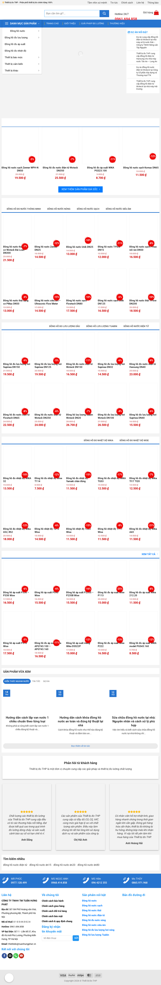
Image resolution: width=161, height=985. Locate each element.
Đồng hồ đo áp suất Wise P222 (111, 645)
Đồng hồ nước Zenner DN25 (46, 248)
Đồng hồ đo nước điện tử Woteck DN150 (79, 366)
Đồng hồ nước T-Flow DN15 (109, 248)
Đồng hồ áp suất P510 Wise (15, 645)
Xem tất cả (150, 554)
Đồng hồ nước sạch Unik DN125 (111, 302)
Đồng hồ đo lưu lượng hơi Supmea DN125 (48, 366)
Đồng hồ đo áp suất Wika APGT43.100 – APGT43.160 (48, 646)
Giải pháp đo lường (91, 23)
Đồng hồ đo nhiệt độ (15, 50)
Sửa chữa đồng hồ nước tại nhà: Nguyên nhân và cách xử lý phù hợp (133, 721)
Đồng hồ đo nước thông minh (24, 209)
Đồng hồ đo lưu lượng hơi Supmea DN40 (142, 416)
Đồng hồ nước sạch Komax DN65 (141, 167)
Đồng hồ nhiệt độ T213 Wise (47, 530)
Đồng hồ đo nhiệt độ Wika (98, 440)
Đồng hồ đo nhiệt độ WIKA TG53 (112, 480)
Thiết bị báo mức (22, 57)
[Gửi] (104, 13)
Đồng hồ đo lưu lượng (22, 37)
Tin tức (114, 2)
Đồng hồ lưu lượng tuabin (101, 326)
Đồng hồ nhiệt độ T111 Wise (110, 530)
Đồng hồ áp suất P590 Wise (46, 594)
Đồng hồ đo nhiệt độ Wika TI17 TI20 (143, 480)
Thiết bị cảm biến (22, 64)
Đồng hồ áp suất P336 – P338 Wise (16, 594)
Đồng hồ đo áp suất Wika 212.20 (142, 594)
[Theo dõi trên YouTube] (21, 955)
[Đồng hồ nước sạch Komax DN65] (140, 145)
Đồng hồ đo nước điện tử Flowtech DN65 (16, 416)
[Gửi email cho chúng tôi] (10, 955)
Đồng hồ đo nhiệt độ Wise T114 (48, 480)
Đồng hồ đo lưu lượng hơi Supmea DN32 (111, 366)
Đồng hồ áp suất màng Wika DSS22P (78, 645)
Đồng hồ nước (22, 31)
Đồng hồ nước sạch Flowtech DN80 (76, 302)
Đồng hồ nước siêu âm (118, 209)
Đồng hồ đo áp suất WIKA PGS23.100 (100, 169)
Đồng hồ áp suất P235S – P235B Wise (80, 594)
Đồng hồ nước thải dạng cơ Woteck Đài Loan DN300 (15, 249)
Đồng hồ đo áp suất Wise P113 (111, 594)
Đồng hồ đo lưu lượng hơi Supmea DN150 (16, 366)
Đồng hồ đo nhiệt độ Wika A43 (143, 530)
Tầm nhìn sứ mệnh (97, 2)
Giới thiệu (69, 23)
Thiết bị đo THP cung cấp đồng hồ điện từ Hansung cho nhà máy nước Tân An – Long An (146, 57)
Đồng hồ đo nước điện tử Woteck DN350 (60, 169)
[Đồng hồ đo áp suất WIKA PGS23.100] (100, 145)
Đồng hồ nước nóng (58, 209)
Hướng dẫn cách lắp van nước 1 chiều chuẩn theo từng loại (27, 719)
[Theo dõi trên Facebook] (4, 955)
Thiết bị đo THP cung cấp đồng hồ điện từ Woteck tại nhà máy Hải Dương (146, 85)
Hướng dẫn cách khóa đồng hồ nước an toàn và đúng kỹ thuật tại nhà (80, 721)
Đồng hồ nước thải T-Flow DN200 (142, 302)
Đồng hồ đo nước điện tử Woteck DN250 (48, 416)
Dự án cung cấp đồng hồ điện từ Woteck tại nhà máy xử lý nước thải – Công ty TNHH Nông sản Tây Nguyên (147, 42)
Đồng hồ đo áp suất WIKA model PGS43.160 (142, 645)
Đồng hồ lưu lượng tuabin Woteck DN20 (79, 416)
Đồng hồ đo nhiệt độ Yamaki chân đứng (77, 480)
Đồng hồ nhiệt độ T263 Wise (78, 530)
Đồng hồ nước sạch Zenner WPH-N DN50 (20, 169)
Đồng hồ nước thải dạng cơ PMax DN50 (15, 302)
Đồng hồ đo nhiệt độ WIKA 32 (17, 480)
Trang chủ (51, 23)
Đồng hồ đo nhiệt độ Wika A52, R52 (17, 530)
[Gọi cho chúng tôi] (15, 955)
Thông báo (153, 2)
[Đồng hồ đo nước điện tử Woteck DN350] (60, 145)
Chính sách (127, 2)
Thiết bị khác (22, 70)
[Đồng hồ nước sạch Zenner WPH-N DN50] (20, 145)
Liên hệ (140, 2)
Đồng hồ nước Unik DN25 (79, 247)
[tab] (17, 681)
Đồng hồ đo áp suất (15, 44)
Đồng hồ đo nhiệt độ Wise (134, 440)
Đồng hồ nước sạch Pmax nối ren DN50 (143, 248)
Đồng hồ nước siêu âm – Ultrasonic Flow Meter (48, 302)
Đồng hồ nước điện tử (136, 326)
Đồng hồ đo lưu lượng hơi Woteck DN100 (111, 416)
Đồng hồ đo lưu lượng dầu (64, 326)
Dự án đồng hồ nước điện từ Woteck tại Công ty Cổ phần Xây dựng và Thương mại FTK (147, 71)
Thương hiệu (116, 23)
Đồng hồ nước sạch (88, 209)
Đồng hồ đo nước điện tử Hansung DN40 (142, 366)
